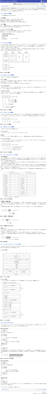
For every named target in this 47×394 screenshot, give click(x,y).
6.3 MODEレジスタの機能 (7, 75)
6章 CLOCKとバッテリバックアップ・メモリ (29, 4)
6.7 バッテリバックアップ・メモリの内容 (11, 244)
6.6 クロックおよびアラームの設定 (9, 154)
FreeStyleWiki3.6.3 (39, 393)
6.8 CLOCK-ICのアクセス (7, 322)
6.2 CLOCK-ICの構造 (6, 42)
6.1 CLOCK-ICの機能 (6, 13)
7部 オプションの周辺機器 (41, 6)
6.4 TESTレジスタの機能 (7, 112)
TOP (45, 13)
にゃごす (46, 392)
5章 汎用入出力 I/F (5, 6)
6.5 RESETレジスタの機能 (7, 126)
